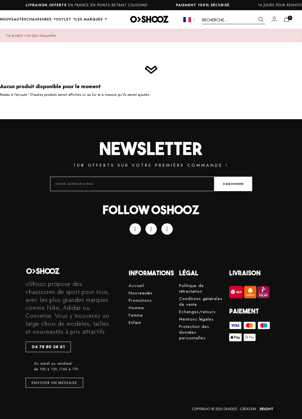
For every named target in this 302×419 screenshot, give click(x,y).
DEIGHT (267, 409)
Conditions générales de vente (201, 301)
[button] (48, 347)
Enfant (135, 323)
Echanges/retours (197, 312)
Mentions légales (196, 319)
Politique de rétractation (191, 288)
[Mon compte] (274, 19)
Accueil (136, 286)
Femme (136, 315)
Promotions (140, 301)
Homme (136, 308)
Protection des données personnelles (194, 332)
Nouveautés (141, 293)
